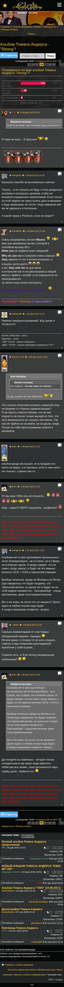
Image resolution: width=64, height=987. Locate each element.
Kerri (14, 486)
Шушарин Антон (39, 858)
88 (50, 64)
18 (54, 848)
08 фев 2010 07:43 (30, 112)
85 (37, 64)
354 (61, 64)
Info (32, 985)
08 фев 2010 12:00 (35, 550)
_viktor (15, 625)
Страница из (46, 61)
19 (57, 848)
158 (60, 891)
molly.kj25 (36, 942)
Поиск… (32, 33)
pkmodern (36, 923)
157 (56, 891)
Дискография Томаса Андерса (22, 909)
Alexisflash (8, 890)
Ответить (9, 55)
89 (54, 64)
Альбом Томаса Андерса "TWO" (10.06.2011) (31, 887)
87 (46, 64)
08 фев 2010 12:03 (33, 625)
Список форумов (22, 26)
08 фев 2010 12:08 (31, 675)
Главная (5, 26)
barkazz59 (17, 314)
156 (51, 891)
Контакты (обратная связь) (22, 969)
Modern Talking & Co (45, 26)
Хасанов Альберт (38, 902)
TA (3, 847)
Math (4, 931)
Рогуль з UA (18, 357)
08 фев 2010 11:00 (38, 357)
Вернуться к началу (61, 166)
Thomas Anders (9, 29)
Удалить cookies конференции (29, 974)
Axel (14, 112)
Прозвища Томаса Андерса (20, 927)
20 (61, 848)
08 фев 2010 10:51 (36, 314)
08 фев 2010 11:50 (31, 446)
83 (29, 64)
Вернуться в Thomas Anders (16, 826)
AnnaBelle (17, 231)
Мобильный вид (46, 969)
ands (14, 446)
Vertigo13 (16, 175)
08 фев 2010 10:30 (35, 175)
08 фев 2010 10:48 (36, 231)
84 (33, 64)
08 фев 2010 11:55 (31, 486)
